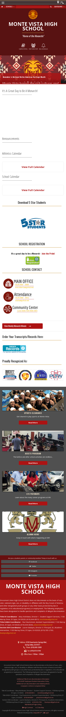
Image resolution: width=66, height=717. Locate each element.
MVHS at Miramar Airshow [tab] (35, 82)
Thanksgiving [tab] (31, 82)
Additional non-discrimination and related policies (33, 684)
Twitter (33, 566)
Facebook (33, 562)
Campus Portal (23, 46)
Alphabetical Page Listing (33, 704)
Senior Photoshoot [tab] (38, 82)
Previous (1, 67)
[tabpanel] (33, 69)
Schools (10, 6)
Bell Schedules (43, 46)
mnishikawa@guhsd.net (48, 619)
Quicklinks (59, 6)
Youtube (33, 575)
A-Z (39, 707)
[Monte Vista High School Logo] (33, 15)
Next (64, 67)
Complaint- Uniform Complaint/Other (33, 686)
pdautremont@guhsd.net (43, 625)
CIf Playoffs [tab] (24, 82)
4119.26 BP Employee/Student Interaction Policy (33, 681)
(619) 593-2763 (37, 702)
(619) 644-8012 (30, 693)
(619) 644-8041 (28, 697)
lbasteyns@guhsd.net (8, 633)
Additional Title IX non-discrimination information (33, 679)
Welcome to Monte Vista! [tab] (41, 82)
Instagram (32, 571)
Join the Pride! (48, 253)
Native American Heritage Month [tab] (28, 82)
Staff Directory (33, 46)
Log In (47, 713)
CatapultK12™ (37, 713)
